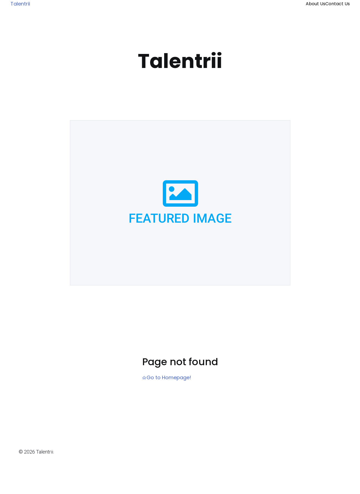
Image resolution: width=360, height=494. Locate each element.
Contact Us (337, 4)
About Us (315, 4)
